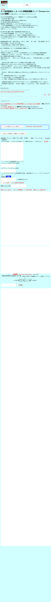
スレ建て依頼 (28, 193)
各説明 (46, 141)
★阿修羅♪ (3, 9)
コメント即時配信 (18, 193)
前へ (49, 94)
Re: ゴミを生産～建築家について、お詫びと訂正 (14, 108)
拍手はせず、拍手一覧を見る (34, 126)
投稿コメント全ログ (6, 193)
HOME (5, 3)
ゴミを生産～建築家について (8, 106)
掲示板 (3, 5)
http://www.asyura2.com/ (25, 278)
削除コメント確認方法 (39, 193)
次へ (45, 94)
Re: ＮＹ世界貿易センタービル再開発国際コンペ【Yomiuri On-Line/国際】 (21, 103)
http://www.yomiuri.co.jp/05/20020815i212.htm (12, 91)
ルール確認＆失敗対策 (18, 186)
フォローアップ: (5, 101)
